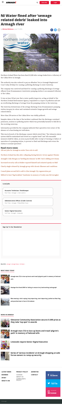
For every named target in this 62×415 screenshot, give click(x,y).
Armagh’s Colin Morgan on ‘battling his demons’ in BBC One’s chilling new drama (30, 159)
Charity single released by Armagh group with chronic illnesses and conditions (29, 166)
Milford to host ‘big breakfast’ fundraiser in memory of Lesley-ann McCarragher (30, 175)
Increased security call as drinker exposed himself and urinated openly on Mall (29, 163)
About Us (19, 377)
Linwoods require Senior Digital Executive (29, 342)
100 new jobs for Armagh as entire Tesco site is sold (19, 150)
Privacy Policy (22, 372)
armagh (9, 264)
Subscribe (44, 2)
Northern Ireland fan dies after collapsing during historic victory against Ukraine (30, 155)
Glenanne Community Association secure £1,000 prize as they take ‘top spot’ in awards (36, 321)
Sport (4, 377)
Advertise (35, 372)
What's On (6, 380)
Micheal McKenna (8, 29)
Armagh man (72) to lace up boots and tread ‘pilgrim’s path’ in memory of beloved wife (35, 332)
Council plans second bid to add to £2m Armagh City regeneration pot (26, 171)
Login (55, 2)
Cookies (19, 374)
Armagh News (15, 264)
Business (5, 374)
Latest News (6, 372)
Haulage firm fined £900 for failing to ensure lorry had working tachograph (34, 287)
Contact (34, 374)
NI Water (22, 264)
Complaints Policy (21, 379)
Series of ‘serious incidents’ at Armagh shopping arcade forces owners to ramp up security (35, 354)
